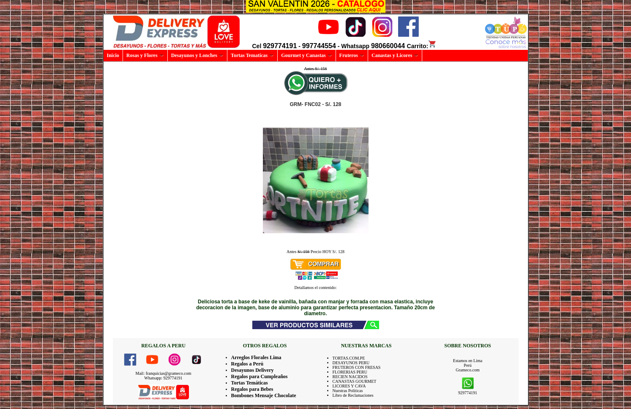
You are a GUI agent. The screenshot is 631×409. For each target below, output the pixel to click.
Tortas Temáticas (249, 383)
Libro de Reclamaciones (353, 395)
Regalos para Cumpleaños (259, 376)
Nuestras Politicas (348, 390)
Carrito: (422, 46)
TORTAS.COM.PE (349, 358)
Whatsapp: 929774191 (163, 378)
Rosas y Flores (145, 55)
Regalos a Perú (247, 364)
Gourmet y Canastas (306, 55)
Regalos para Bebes (252, 389)
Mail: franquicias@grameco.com (163, 373)
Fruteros (351, 55)
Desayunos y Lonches (197, 55)
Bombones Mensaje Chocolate (263, 395)
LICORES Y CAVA (349, 386)
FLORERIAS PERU (350, 372)
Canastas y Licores (394, 55)
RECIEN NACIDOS (350, 376)
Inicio (113, 55)
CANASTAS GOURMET (355, 381)
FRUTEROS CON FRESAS (357, 367)
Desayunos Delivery (252, 370)
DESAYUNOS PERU (351, 362)
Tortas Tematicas (252, 55)
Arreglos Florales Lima (256, 357)
